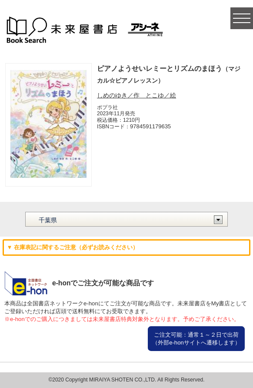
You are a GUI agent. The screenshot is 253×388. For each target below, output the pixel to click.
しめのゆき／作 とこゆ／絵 (136, 95)
